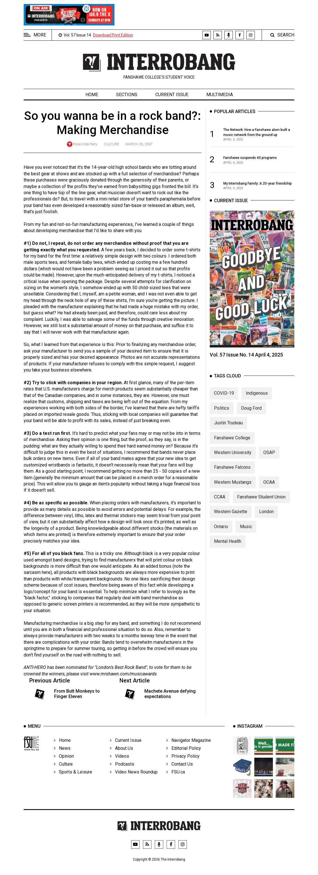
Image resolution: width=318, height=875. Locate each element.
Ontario (221, 532)
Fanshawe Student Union (261, 502)
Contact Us (179, 771)
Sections (126, 94)
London (266, 517)
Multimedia (219, 94)
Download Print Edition (113, 35)
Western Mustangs (232, 487)
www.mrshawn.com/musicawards (123, 674)
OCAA (269, 487)
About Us (121, 756)
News (62, 756)
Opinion (64, 763)
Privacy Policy (183, 763)
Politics (221, 413)
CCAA (219, 502)
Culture (111, 144)
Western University (232, 458)
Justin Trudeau (228, 428)
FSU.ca (175, 779)
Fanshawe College (232, 443)
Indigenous (257, 398)
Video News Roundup (134, 779)
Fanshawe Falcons (232, 473)
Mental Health (227, 547)
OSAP (269, 458)
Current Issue (171, 94)
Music (246, 532)
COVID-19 (224, 398)
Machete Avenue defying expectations (170, 693)
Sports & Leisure (73, 779)
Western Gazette (230, 517)
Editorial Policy (183, 756)
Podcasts (122, 771)
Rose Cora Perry (85, 144)
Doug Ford (251, 413)
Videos (119, 763)
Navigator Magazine (188, 748)
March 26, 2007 (139, 144)
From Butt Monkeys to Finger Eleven (77, 693)
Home (91, 94)
